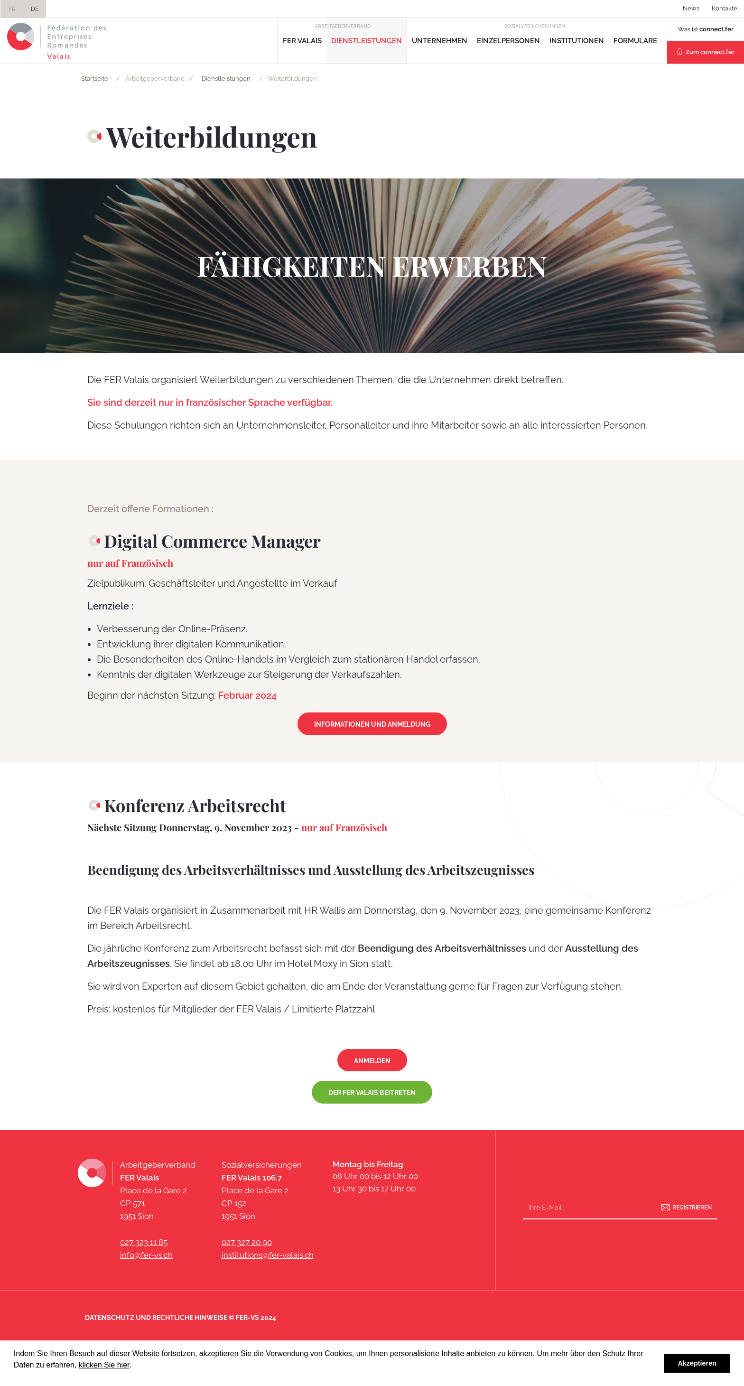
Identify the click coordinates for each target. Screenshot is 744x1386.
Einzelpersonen (508, 41)
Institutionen (576, 41)
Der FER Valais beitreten (372, 1092)
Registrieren (692, 1207)
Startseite (94, 78)
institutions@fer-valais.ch (268, 1255)
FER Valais (302, 41)
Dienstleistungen (366, 41)
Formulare (635, 41)
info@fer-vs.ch (146, 1255)
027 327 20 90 (247, 1242)
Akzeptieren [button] (697, 1363)
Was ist (706, 29)
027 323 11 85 (143, 1242)
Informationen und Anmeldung (372, 724)
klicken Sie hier (104, 1365)
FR (12, 9)
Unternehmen (439, 41)
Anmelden (372, 1061)
